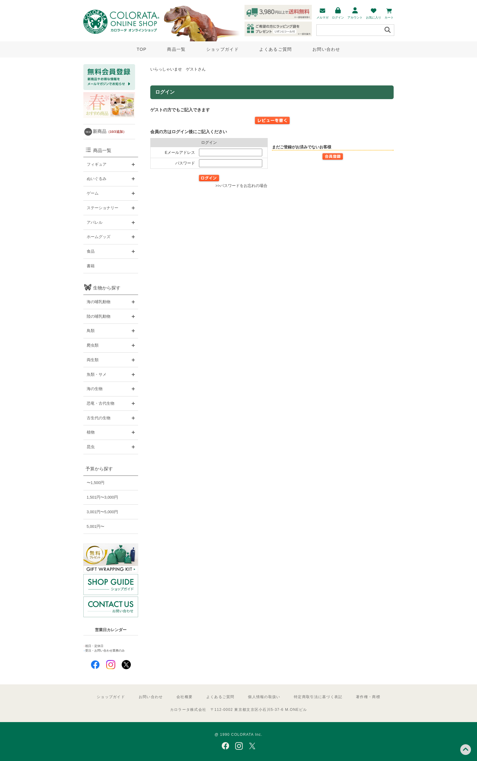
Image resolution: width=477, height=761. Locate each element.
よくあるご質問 (275, 49)
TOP (141, 49)
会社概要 (184, 697)
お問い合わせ (326, 49)
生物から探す (106, 287)
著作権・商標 (368, 697)
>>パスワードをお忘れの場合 (241, 185)
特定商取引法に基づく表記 (318, 697)
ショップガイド (222, 49)
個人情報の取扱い (264, 697)
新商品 (109, 131)
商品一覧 (176, 49)
